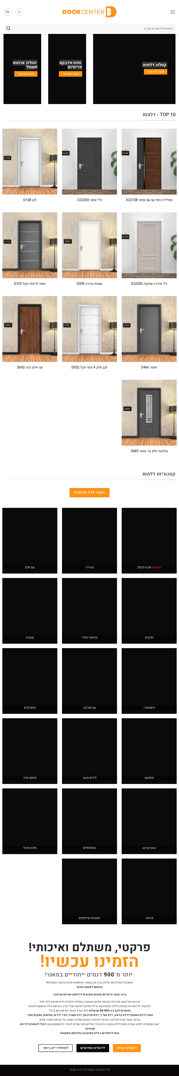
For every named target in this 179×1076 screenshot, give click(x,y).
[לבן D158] (29, 162)
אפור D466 (149, 367)
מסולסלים (89, 848)
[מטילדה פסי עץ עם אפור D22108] (149, 162)
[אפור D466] (149, 329)
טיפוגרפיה (30, 778)
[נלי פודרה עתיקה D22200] (149, 245)
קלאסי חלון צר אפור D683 (149, 451)
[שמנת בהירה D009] (89, 245)
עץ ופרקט (89, 707)
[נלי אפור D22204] (89, 162)
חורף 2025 (149, 567)
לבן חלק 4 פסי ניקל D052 (89, 367)
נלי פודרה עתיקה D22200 (149, 284)
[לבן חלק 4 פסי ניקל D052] (89, 329)
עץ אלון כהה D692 (30, 367)
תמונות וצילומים (89, 918)
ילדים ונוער (89, 778)
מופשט (149, 778)
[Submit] (8, 29)
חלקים (149, 637)
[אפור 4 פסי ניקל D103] (29, 245)
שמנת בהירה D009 (89, 284)
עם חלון (30, 567)
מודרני (89, 567)
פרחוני (149, 918)
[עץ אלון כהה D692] (29, 329)
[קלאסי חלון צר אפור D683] (149, 413)
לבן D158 (30, 200)
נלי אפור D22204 (89, 200)
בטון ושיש (149, 848)
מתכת (30, 637)
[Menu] (172, 12)
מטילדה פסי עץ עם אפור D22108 (149, 200)
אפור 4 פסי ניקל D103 (30, 284)
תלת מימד (30, 848)
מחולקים (30, 707)
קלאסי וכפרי (89, 637)
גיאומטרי (149, 707)
